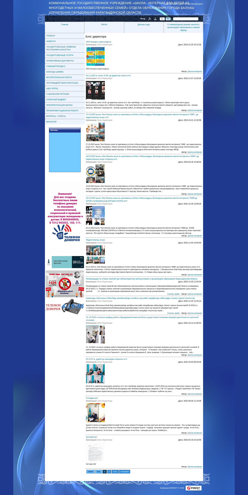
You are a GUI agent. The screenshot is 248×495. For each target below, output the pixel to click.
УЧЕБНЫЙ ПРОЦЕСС (56, 66)
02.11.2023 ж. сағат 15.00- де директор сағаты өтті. (108, 75)
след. (115, 472)
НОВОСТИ (51, 41)
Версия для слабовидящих (186, 4)
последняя (124, 472)
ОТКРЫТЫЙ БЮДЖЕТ (56, 99)
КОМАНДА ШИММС (55, 72)
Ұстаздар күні (92, 398)
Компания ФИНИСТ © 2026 (172, 488)
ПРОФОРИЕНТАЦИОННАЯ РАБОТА (62, 111)
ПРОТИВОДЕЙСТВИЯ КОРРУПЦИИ (62, 83)
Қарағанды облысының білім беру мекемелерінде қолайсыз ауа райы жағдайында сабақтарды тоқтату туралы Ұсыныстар (140, 298)
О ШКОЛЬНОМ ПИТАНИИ (57, 94)
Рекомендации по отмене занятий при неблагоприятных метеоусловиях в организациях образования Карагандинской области (141, 279)
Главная (64, 24)
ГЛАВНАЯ (50, 36)
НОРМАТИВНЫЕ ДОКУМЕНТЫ (60, 61)
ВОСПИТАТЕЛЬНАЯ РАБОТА (59, 77)
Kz (162, 19)
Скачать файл (173, 294)
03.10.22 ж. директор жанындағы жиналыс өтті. (106, 359)
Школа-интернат (195, 71)
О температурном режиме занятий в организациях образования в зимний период (183, 27)
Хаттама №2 (91, 437)
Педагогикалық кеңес (95, 240)
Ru (168, 19)
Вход (142, 19)
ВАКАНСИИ (51, 122)
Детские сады (144, 24)
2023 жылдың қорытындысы (98, 42)
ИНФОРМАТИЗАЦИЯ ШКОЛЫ (59, 105)
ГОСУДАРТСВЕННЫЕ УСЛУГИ (59, 55)
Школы (104, 24)
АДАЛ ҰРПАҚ (52, 88)
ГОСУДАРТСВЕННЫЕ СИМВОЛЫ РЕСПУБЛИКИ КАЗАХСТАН (61, 48)
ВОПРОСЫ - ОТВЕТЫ (56, 116)
